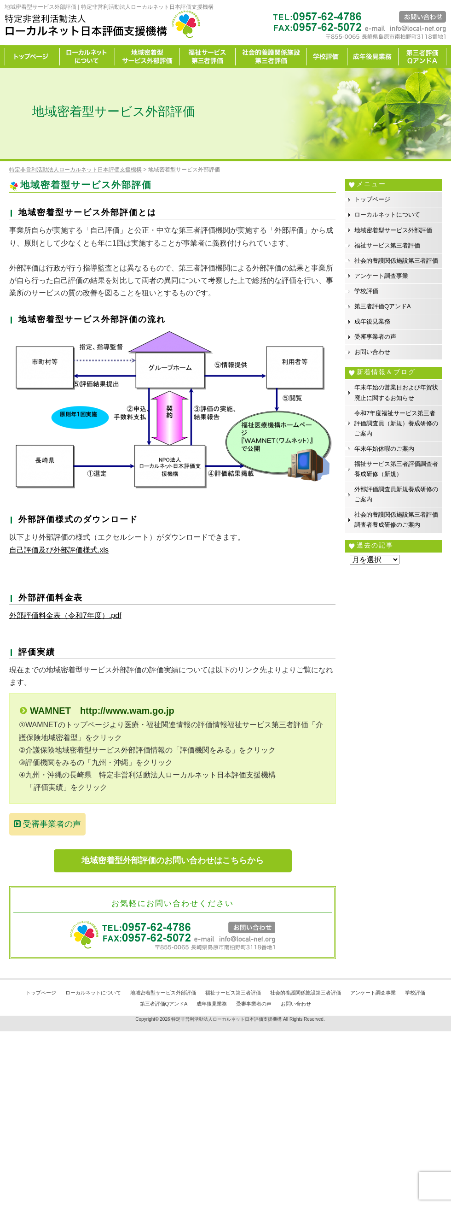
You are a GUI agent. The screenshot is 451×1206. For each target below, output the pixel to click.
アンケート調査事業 (381, 275)
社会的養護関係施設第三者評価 (271, 56)
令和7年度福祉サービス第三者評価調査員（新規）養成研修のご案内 (396, 423)
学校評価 (326, 56)
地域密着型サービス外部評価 (147, 56)
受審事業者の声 (47, 824)
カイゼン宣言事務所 (422, 56)
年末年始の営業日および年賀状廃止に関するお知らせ (396, 392)
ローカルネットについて (87, 56)
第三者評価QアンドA (382, 306)
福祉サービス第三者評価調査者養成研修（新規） (396, 468)
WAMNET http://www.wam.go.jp (102, 711)
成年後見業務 (373, 56)
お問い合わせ (372, 351)
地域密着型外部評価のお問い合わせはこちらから (172, 860)
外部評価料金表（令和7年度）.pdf (65, 615)
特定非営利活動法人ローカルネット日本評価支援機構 (226, 1019)
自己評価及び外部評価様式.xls (59, 550)
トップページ (32, 56)
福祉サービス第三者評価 (208, 56)
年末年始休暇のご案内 (384, 448)
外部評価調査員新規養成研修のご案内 (396, 494)
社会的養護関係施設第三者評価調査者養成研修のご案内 (396, 519)
